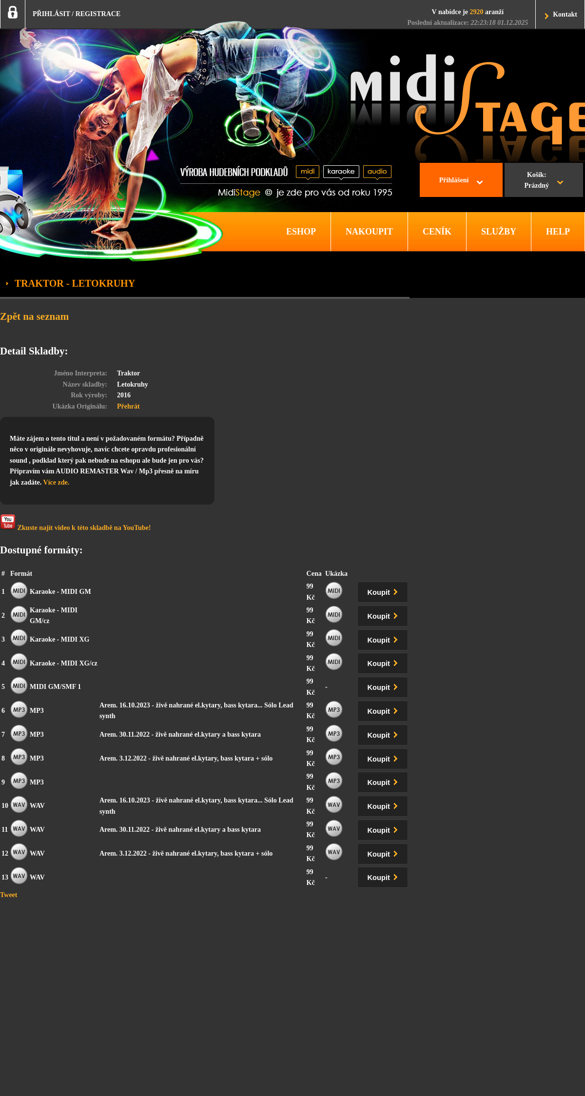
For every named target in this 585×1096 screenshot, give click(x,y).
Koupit (385, 590)
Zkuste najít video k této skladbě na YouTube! (75, 522)
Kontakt (565, 14)
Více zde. (56, 482)
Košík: (536, 181)
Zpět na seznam (34, 316)
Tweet (9, 895)
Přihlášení (454, 180)
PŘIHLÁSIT (51, 14)
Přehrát (128, 406)
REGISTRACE (98, 14)
